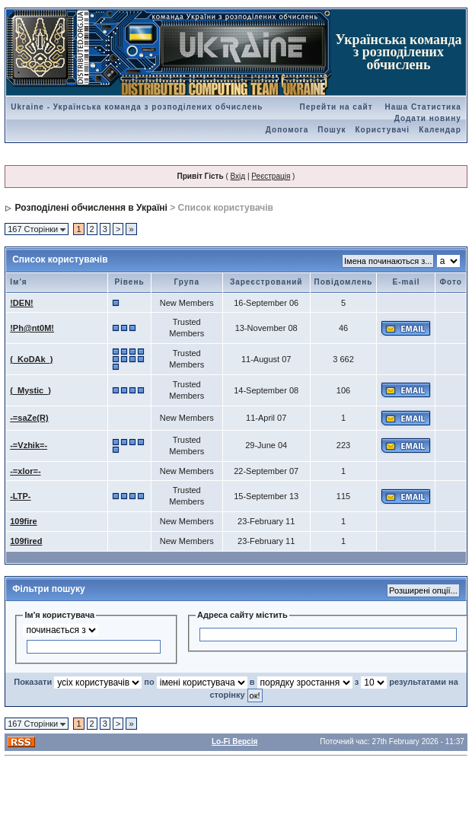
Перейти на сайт (336, 107)
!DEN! (21, 302)
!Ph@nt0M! (32, 328)
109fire (23, 521)
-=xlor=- (25, 471)
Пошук (331, 130)
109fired (26, 541)
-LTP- (20, 496)
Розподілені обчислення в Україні (91, 207)
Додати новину (427, 118)
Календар (440, 130)
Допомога (287, 130)
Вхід (238, 176)
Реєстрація (270, 176)
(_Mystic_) (30, 390)
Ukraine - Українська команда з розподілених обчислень (137, 107)
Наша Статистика (422, 107)
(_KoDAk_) (31, 359)
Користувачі (383, 130)
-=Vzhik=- (28, 445)
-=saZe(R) (29, 417)
